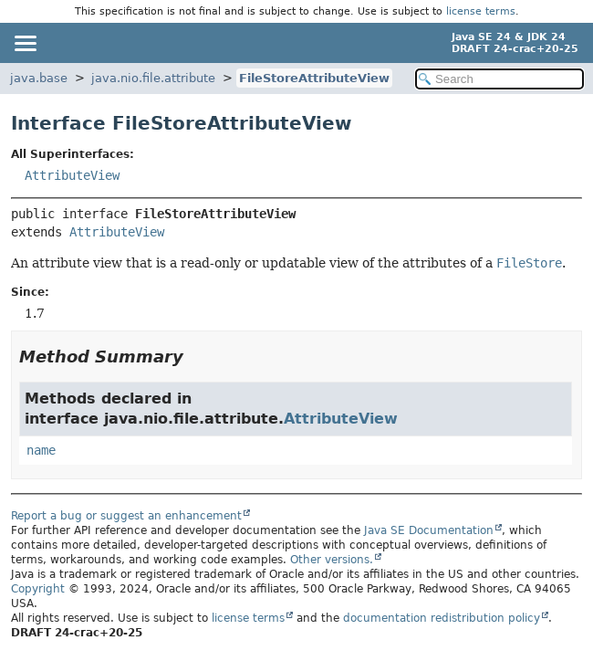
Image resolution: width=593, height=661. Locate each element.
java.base (39, 78)
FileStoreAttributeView (314, 78)
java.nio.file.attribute (153, 78)
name (41, 450)
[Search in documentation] (499, 78)
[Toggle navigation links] (24, 43)
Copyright (38, 588)
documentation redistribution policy (441, 618)
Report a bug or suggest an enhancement (126, 515)
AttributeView (72, 175)
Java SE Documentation (429, 530)
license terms (480, 11)
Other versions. (331, 559)
